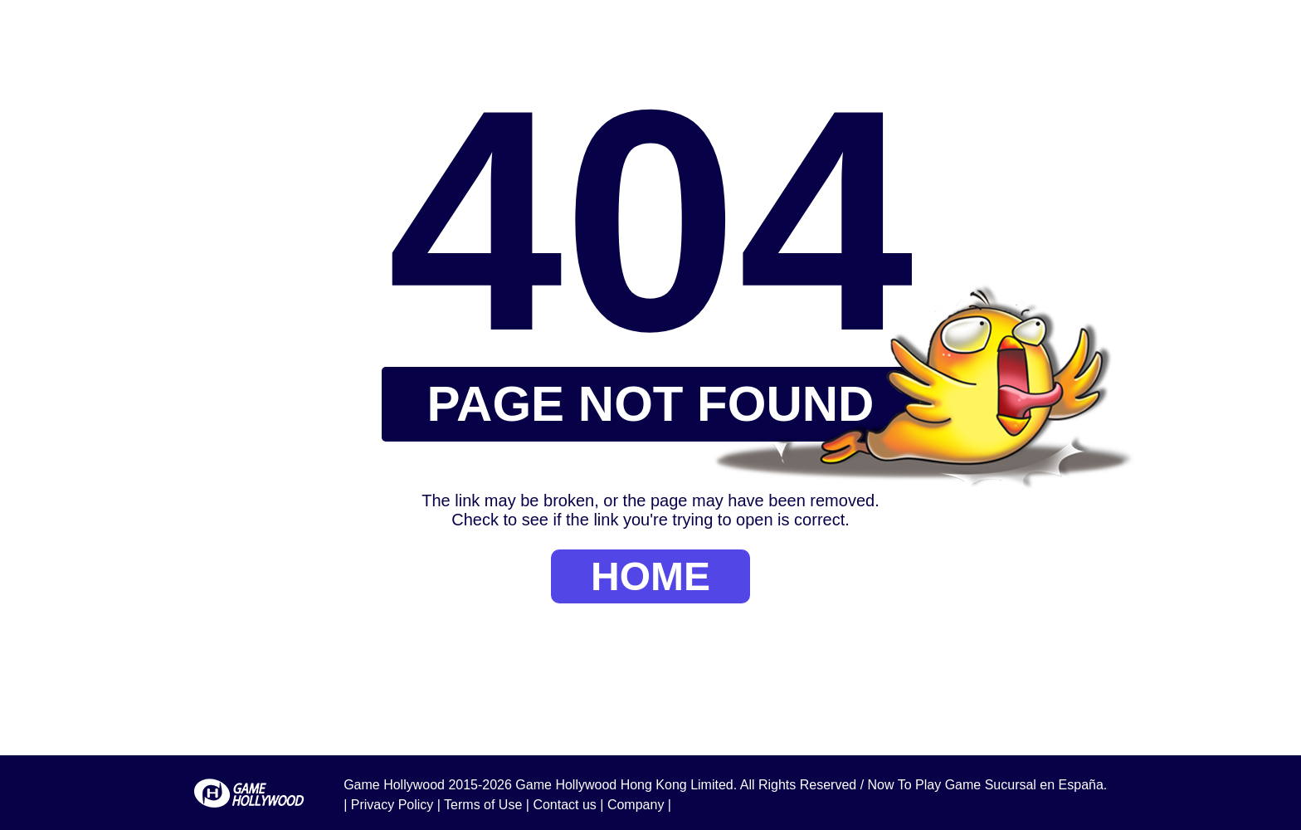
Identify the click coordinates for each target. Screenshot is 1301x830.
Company (635, 805)
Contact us (564, 805)
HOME (650, 576)
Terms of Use (483, 805)
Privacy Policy (392, 805)
